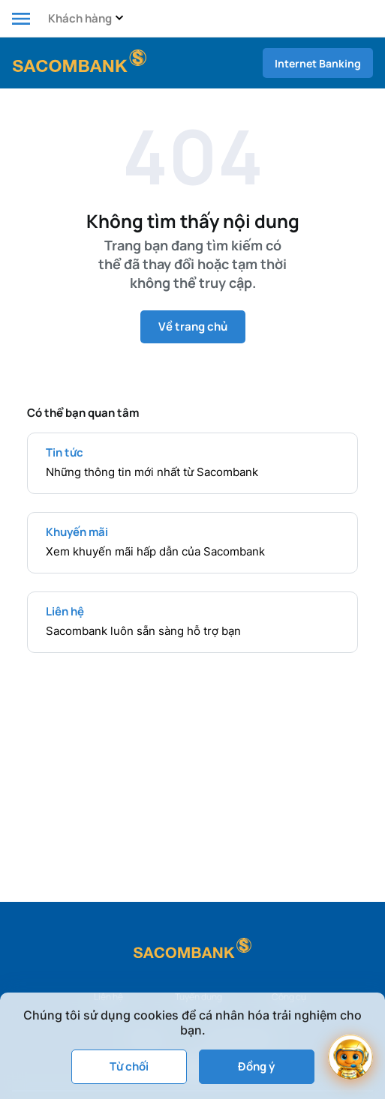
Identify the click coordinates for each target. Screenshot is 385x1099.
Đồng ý (256, 1066)
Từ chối (129, 1066)
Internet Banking (318, 63)
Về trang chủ (192, 326)
